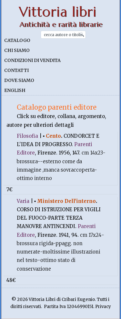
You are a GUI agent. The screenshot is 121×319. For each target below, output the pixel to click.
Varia (23, 201)
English (14, 90)
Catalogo (17, 40)
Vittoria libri (57, 11)
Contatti (16, 70)
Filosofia (27, 136)
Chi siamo (17, 50)
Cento (53, 136)
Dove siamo (19, 80)
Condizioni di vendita (32, 60)
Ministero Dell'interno (66, 201)
